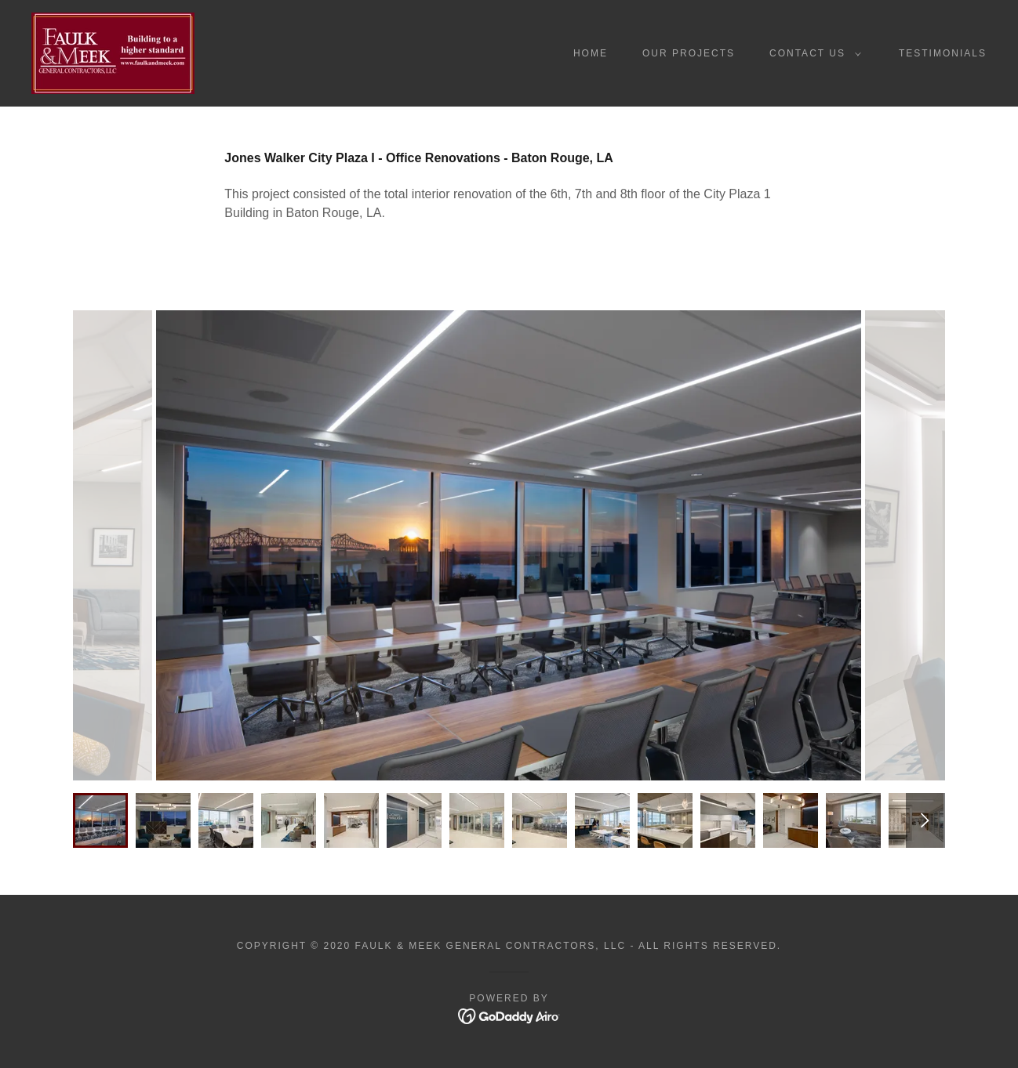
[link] (113, 52)
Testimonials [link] (943, 53)
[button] (812, 53)
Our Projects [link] (688, 53)
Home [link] (590, 53)
